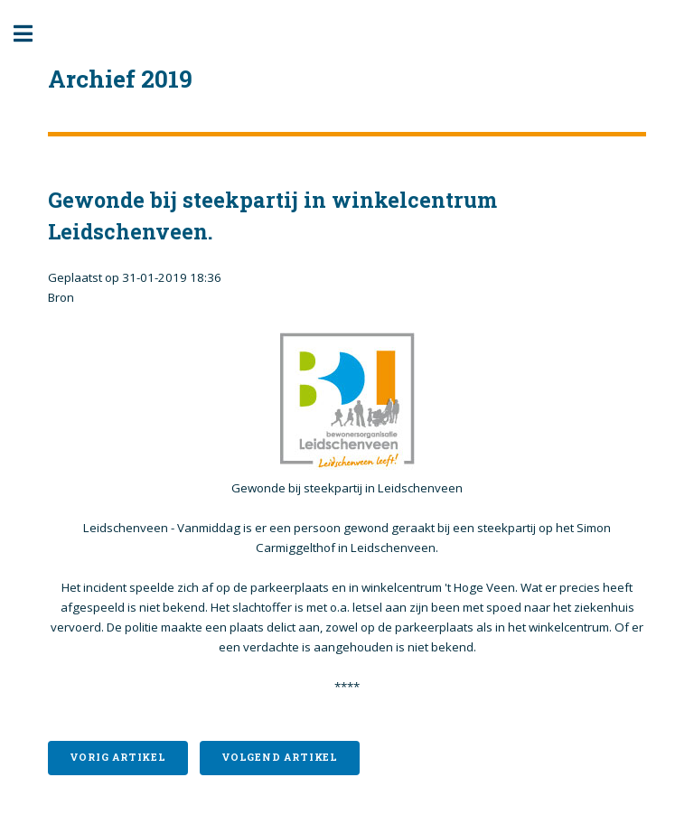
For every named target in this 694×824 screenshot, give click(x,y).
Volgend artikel (279, 757)
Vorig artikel (117, 757)
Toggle (32, 34)
